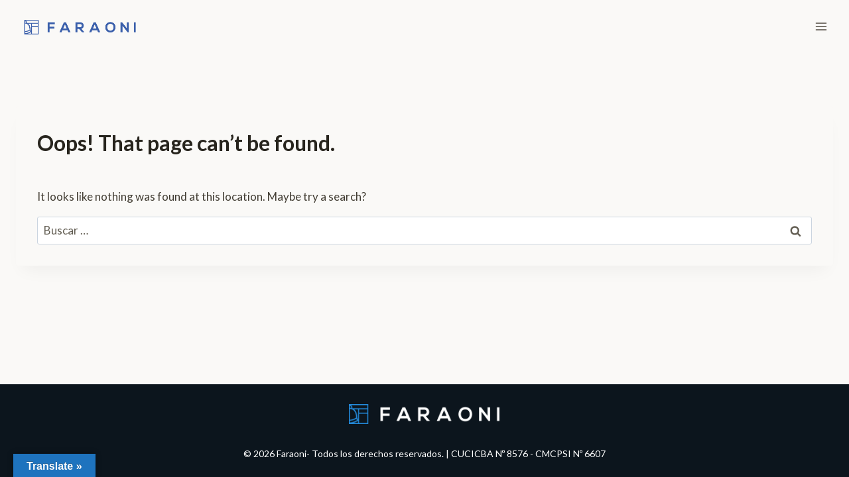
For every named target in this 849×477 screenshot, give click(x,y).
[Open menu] (821, 26)
